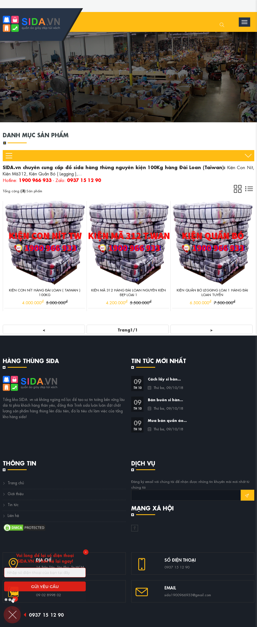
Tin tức (13, 504)
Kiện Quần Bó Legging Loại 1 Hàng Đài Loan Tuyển (212, 292)
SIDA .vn (26, 399)
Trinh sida (82, 404)
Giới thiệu (16, 493)
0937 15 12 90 (48, 614)
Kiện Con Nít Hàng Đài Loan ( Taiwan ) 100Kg (44, 292)
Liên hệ (13, 515)
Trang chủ (16, 482)
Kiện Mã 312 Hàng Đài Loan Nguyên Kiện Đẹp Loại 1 (128, 292)
